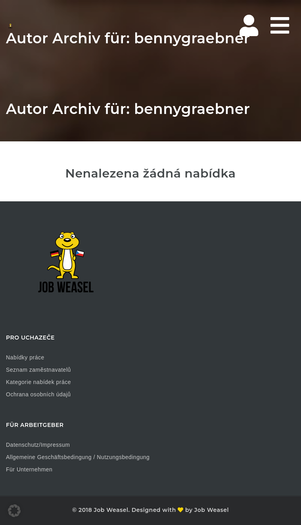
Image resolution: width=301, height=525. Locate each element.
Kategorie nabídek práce (38, 382)
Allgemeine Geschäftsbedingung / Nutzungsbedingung (78, 457)
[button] (14, 510)
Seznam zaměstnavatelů (38, 370)
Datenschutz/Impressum (38, 445)
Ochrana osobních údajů (38, 394)
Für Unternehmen (29, 469)
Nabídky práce (25, 357)
